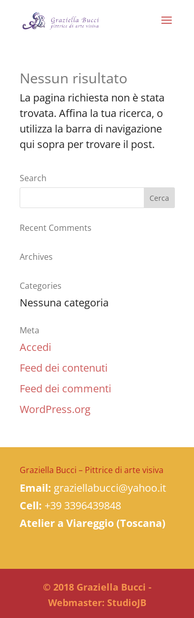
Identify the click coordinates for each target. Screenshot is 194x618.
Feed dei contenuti (64, 368)
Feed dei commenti (65, 388)
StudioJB (126, 602)
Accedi (35, 347)
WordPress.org (55, 409)
